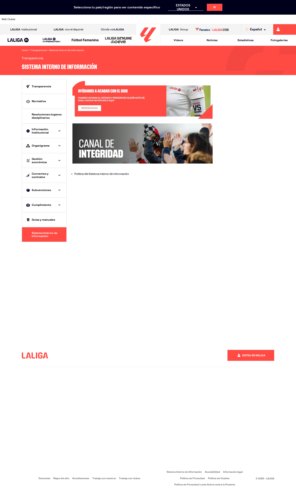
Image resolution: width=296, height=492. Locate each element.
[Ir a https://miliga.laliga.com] (284, 29)
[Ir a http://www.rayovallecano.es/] (152, 19)
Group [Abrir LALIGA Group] (178, 29)
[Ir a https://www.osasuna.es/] (54, 19)
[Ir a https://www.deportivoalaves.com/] (68, 19)
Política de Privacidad (192, 478)
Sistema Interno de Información (184, 472)
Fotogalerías (279, 40)
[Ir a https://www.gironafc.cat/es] (124, 19)
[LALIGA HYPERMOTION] (52, 40)
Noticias (212, 40)
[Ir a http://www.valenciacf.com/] (277, 19)
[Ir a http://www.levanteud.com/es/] (138, 19)
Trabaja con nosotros (104, 478)
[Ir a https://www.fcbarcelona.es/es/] (96, 19)
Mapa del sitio (61, 478)
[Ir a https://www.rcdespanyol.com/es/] (180, 19)
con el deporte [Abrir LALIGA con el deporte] (68, 29)
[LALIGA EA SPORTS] (18, 40)
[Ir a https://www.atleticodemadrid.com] (40, 19)
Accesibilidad (212, 472)
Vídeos (178, 40)
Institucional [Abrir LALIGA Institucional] (23, 29)
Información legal (233, 472)
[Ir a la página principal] (148, 44)
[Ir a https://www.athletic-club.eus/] (26, 19)
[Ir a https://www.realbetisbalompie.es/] (208, 19)
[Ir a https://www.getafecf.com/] (110, 19)
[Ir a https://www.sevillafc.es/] (263, 19)
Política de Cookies (218, 478)
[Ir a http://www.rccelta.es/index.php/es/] (166, 19)
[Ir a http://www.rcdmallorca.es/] (194, 19)
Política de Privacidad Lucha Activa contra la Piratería (204, 484)
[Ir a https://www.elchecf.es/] (82, 19)
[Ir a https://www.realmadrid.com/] (222, 19)
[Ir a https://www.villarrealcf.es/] (291, 19)
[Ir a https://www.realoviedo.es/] (236, 19)
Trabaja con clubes (129, 478)
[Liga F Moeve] (85, 40)
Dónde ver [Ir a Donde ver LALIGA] (112, 29)
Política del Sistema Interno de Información (101, 173)
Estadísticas (246, 40)
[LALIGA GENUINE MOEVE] (118, 40)
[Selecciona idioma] (256, 29)
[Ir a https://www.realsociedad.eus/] (250, 19)
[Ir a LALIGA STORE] (212, 29)
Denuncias (44, 478)
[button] (18, 40)
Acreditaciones (80, 478)
